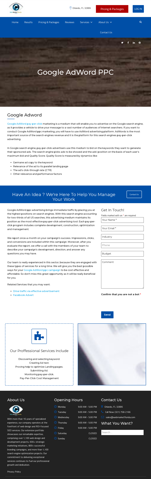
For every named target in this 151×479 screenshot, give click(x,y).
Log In (138, 9)
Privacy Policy (14, 471)
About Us (105, 22)
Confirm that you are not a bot (121, 294)
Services (86, 22)
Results (28, 22)
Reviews (69, 22)
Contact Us (106, 32)
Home (15, 22)
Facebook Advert (23, 295)
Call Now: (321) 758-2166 (118, 412)
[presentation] (123, 302)
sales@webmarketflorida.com (120, 417)
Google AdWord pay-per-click (25, 123)
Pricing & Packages (112, 9)
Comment (122, 274)
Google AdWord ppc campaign (42, 270)
